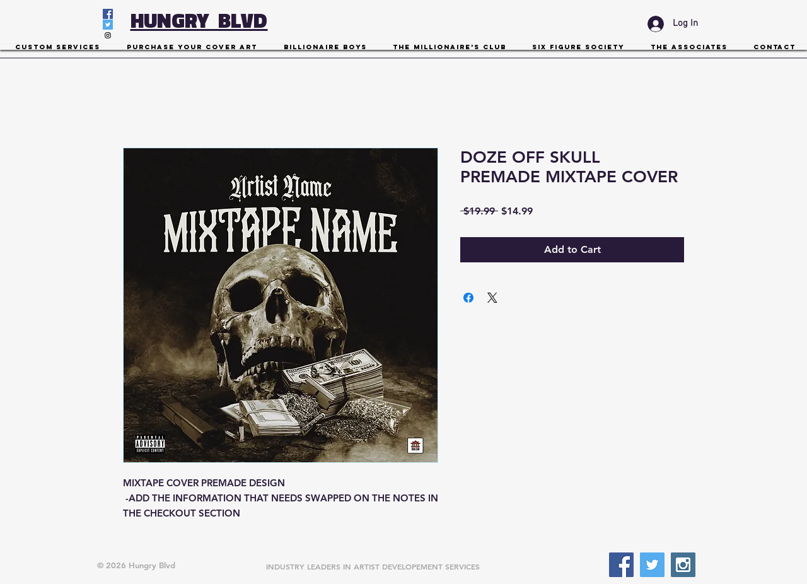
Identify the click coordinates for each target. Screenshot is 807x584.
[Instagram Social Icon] (108, 35)
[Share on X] (492, 297)
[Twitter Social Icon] (108, 25)
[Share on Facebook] (468, 297)
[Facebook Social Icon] (108, 14)
